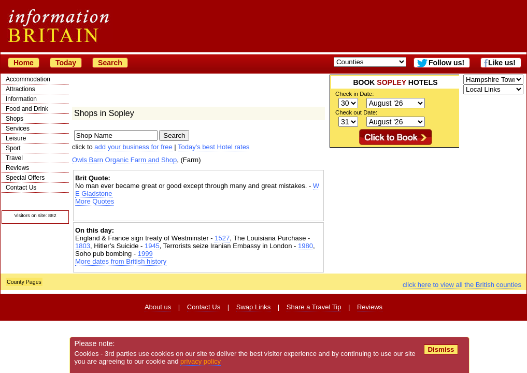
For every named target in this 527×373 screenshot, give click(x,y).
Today (65, 63)
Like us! (502, 63)
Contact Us (21, 187)
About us (158, 307)
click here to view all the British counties (462, 285)
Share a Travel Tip (314, 307)
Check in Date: (354, 94)
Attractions (20, 89)
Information (21, 99)
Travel (14, 158)
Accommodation (28, 79)
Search (110, 63)
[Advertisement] (198, 214)
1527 (222, 238)
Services (18, 128)
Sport (13, 148)
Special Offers (25, 177)
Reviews (17, 167)
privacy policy (200, 361)
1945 (152, 246)
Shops (14, 118)
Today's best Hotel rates (213, 147)
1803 (82, 246)
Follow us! (446, 63)
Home (23, 63)
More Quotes (94, 201)
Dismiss (441, 349)
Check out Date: (356, 112)
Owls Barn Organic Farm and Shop (124, 160)
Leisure (16, 138)
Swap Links (253, 307)
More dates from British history (120, 261)
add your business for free (133, 147)
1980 (305, 246)
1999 (145, 253)
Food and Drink (27, 108)
